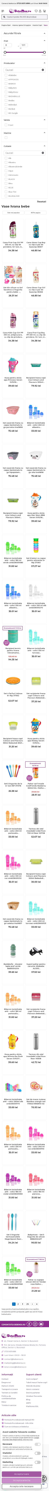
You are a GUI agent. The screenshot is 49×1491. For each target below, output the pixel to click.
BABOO (11, 83)
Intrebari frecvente (34, 1396)
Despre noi (6, 1382)
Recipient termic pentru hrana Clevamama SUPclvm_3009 (13, 650)
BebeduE (12, 104)
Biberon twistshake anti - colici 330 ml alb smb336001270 (36, 605)
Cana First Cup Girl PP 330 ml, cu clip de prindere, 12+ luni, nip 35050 (13, 244)
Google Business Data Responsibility (21, 1439)
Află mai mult (28, 1440)
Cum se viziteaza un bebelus (16, 1427)
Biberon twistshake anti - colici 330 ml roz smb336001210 (13, 876)
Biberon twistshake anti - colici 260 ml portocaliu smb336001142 (13, 831)
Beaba (10, 100)
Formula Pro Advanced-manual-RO (19, 1420)
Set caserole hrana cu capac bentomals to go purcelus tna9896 (13, 425)
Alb (9, 158)
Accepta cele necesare (21, 1486)
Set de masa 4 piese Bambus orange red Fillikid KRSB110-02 (35, 1101)
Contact (5, 1379)
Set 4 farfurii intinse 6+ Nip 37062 (13, 694)
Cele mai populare (13, 213)
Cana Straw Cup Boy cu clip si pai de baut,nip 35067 (36, 244)
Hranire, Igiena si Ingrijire (21, 25)
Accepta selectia (21, 1480)
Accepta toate (21, 1474)
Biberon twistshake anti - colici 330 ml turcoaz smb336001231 (36, 650)
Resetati (41, 201)
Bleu (10, 183)
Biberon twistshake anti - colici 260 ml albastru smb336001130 (36, 425)
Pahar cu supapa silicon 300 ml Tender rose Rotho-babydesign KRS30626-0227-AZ (36, 1282)
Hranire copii (37, 25)
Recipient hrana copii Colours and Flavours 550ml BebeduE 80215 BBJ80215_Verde (13, 740)
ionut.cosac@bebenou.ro (14, 1367)
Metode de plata (33, 1386)
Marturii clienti (8, 1386)
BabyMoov (12, 92)
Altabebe (11, 75)
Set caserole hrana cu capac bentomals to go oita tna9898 (36, 470)
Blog (28, 1400)
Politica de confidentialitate (9, 1397)
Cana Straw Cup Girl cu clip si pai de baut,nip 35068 (36, 289)
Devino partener (33, 1393)
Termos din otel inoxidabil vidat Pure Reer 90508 (35, 1056)
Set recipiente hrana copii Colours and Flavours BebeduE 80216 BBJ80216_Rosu (36, 1011)
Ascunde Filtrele (24, 33)
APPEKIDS (13, 79)
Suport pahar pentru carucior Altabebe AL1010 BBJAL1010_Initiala (36, 966)
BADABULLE (13, 96)
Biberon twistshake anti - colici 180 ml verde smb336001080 (13, 560)
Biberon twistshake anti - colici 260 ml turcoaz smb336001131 (36, 921)
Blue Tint (11, 192)
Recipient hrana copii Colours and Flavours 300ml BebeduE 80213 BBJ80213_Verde (36, 876)
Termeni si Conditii (10, 1393)
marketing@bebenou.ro (13, 1363)
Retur (4, 1402)
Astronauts (12, 175)
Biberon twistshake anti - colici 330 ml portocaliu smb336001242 (13, 1146)
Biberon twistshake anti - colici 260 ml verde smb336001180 (13, 1282)
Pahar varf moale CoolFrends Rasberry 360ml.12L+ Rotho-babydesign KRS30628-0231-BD (36, 786)
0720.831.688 (9, 1351)
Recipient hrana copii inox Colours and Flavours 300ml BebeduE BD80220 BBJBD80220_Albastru (36, 380)
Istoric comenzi (32, 1389)
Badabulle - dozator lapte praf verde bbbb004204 (13, 966)
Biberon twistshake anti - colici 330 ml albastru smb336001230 (13, 605)
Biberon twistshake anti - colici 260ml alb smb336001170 (13, 1101)
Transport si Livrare (10, 1389)
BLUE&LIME (13, 196)
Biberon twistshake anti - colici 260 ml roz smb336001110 (36, 1146)
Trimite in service (9, 1405)
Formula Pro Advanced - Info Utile (18, 1423)
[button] (4, 11)
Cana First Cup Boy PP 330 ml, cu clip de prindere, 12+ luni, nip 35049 (36, 335)
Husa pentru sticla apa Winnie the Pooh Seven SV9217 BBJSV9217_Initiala (13, 1056)
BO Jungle (12, 113)
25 (27, 1304)
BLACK (11, 179)
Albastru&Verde (14, 166)
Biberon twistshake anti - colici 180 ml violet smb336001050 (13, 1191)
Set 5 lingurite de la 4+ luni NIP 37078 (13, 785)
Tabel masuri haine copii (36, 1382)
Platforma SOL (32, 1406)
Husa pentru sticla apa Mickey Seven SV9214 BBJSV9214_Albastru (36, 740)
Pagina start (6, 25)
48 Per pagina (35, 213)
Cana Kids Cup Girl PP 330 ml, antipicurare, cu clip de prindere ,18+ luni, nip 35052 (13, 335)
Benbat (11, 109)
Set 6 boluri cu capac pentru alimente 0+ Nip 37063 (36, 560)
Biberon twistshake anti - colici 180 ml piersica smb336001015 (36, 1191)
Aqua (10, 170)
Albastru (11, 162)
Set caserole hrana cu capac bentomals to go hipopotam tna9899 (13, 470)
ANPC (28, 1403)
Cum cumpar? (32, 1379)
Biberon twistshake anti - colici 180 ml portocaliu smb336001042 (13, 1011)
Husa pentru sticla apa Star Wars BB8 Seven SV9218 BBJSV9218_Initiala (36, 515)
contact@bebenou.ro (12, 1359)
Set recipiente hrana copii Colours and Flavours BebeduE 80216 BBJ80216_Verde (36, 695)
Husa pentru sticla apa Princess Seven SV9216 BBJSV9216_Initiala (13, 380)
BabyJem (12, 88)
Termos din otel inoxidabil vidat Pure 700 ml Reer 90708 (35, 831)
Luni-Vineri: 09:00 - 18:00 (14, 1355)
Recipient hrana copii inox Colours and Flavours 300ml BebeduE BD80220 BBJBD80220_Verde (13, 515)
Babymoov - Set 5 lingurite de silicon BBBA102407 (36, 1237)
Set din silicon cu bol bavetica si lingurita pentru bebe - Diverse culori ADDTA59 (13, 289)
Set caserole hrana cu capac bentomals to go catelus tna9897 (13, 921)
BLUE (10, 187)
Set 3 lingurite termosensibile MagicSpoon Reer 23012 (13, 1237)
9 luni (10, 125)
